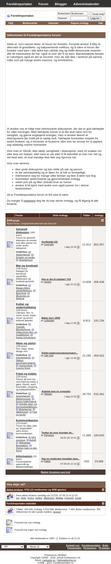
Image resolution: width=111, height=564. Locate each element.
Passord (62, 18)
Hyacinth (69, 498)
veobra (47, 282)
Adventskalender (86, 4)
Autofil (32, 440)
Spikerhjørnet (23, 254)
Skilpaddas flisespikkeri (23, 444)
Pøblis (47, 461)
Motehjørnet (25, 409)
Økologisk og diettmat (23, 297)
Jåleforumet (22, 412)
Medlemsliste (29, 23)
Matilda (59, 498)
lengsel (57, 512)
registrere (30, 200)
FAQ (10, 23)
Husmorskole (26, 365)
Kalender (54, 23)
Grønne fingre (23, 368)
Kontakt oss (73, 545)
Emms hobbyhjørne (26, 401)
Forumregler (74, 548)
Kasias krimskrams (26, 337)
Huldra (38, 498)
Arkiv (105, 545)
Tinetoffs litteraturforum (23, 328)
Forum (43, 4)
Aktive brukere (14, 489)
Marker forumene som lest (55, 472)
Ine (17, 498)
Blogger (61, 4)
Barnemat (21, 293)
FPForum (13, 220)
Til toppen (104, 548)
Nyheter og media (25, 257)
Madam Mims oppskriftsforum (24, 289)
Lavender (49, 244)
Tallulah (48, 394)
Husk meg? (97, 14)
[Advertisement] (55, 94)
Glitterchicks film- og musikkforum (26, 333)
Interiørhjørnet (23, 357)
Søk (100, 23)
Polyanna (49, 435)
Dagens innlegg (79, 23)
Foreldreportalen (19, 4)
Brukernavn (64, 13)
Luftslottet (49, 320)
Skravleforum (26, 260)
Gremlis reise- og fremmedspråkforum (26, 405)
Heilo (23, 498)
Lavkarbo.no (49, 560)
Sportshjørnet (23, 396)
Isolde (78, 498)
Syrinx (30, 498)
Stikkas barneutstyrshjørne (26, 361)
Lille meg (48, 355)
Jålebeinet (49, 498)
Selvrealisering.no (66, 560)
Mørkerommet (23, 399)
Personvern (89, 548)
